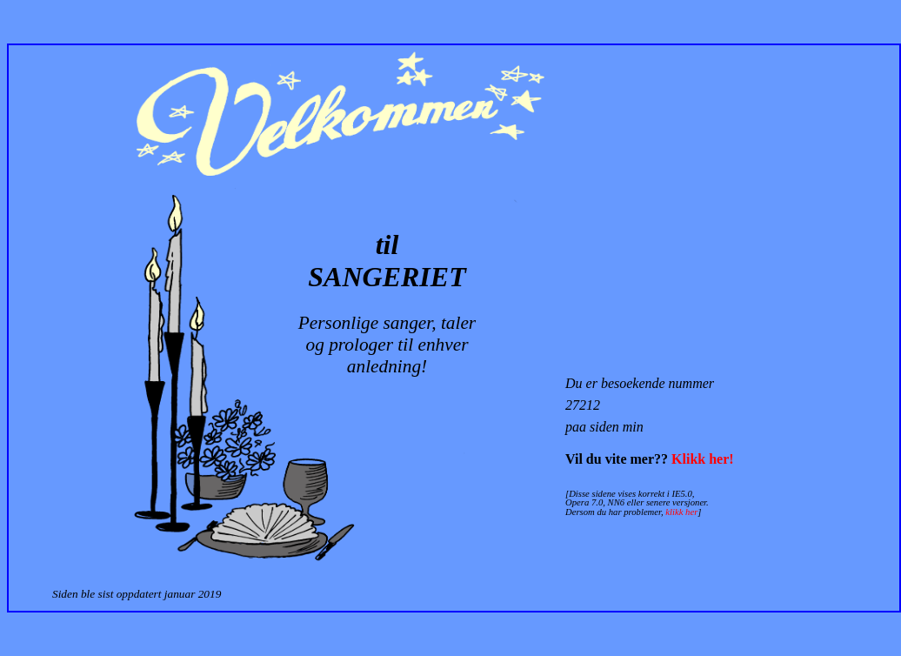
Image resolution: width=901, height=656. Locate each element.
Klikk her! (702, 459)
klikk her (681, 512)
